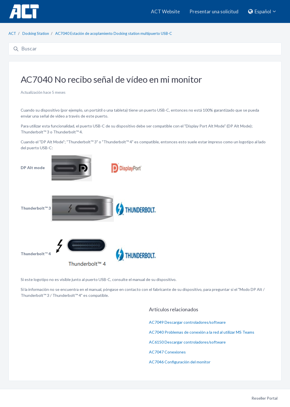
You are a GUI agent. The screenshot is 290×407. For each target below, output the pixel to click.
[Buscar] (145, 49)
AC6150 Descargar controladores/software (187, 342)
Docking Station (35, 33)
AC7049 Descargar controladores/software (187, 322)
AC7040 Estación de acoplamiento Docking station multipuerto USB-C (113, 33)
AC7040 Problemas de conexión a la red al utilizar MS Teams (201, 332)
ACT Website (165, 11)
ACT (12, 33)
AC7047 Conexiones (167, 352)
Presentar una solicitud (213, 11)
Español (262, 11)
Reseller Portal (264, 398)
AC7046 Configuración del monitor (179, 361)
